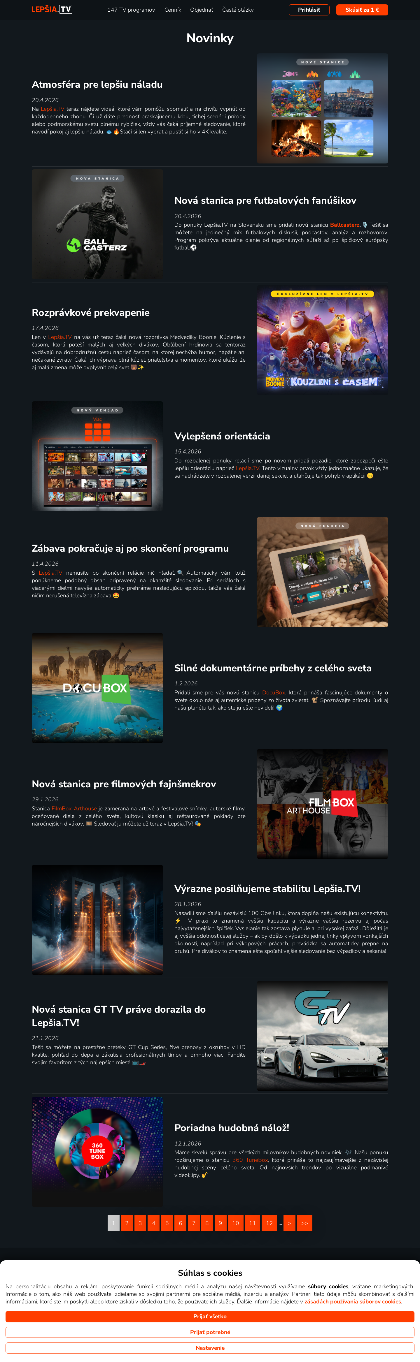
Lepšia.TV (52, 109)
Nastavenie (210, 1348)
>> (304, 1223)
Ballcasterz (344, 225)
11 (252, 1223)
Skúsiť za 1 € (362, 10)
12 (269, 1223)
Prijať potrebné (210, 1332)
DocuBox (273, 692)
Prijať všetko (210, 1316)
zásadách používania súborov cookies (352, 1301)
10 (235, 1223)
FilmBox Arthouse (74, 808)
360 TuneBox (250, 1160)
